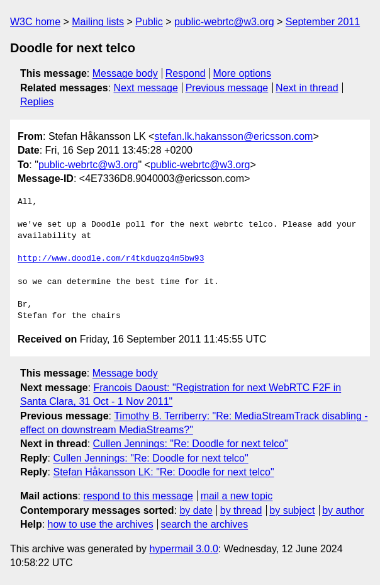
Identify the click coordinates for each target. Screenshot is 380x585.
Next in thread (307, 87)
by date (195, 510)
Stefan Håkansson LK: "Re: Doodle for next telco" (163, 472)
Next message (146, 87)
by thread (241, 510)
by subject (292, 510)
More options (242, 73)
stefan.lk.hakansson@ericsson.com (233, 136)
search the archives (205, 524)
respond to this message (138, 496)
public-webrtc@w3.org (224, 21)
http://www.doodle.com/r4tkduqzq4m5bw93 (111, 258)
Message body (125, 73)
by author (343, 510)
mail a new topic (237, 496)
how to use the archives (101, 524)
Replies (36, 101)
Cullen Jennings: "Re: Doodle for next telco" (190, 443)
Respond (185, 73)
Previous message (227, 87)
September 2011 (323, 21)
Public (149, 21)
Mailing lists (98, 21)
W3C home (35, 21)
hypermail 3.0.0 (183, 548)
